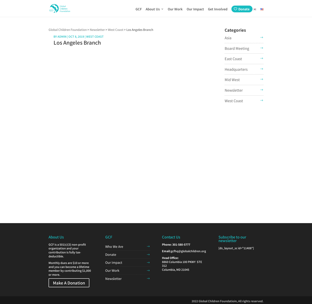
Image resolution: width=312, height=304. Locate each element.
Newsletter (234, 90)
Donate (244, 9)
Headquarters (236, 69)
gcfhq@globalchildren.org (188, 251)
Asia (228, 37)
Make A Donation (69, 283)
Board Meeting (237, 48)
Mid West (232, 79)
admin (62, 36)
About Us (153, 9)
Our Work (175, 9)
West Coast (234, 100)
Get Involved (217, 9)
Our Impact (195, 9)
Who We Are (114, 246)
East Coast (233, 58)
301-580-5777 (181, 244)
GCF (139, 9)
